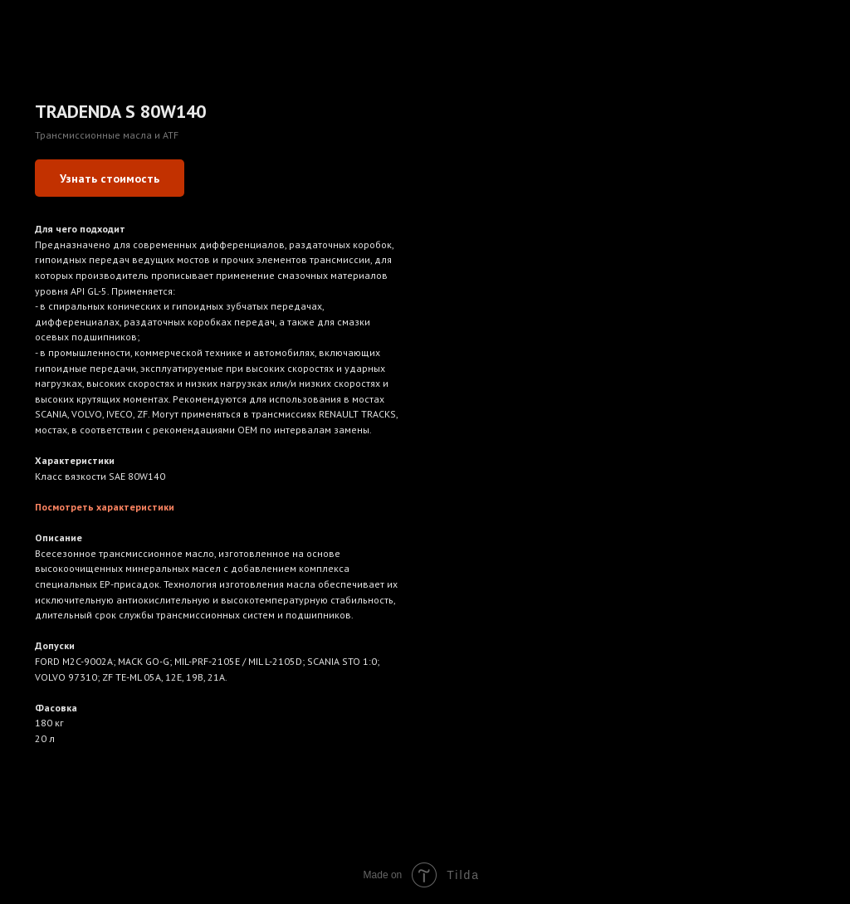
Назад (44, 23)
